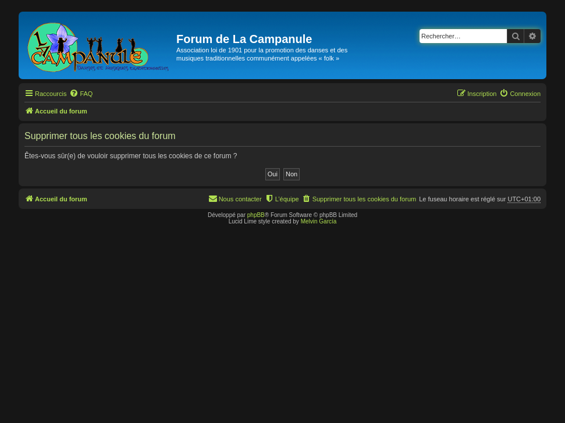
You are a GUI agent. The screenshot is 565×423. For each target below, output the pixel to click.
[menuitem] (81, 94)
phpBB (256, 215)
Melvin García (319, 221)
